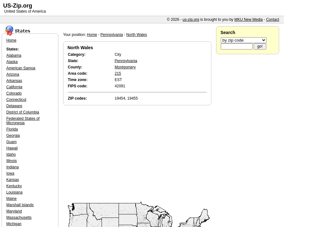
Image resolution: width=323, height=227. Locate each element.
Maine (11, 198)
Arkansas (14, 81)
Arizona (12, 74)
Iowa (10, 173)
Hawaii (12, 148)
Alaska (12, 62)
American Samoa (20, 68)
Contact (272, 19)
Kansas (12, 180)
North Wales (136, 34)
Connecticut (16, 99)
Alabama (13, 55)
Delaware (14, 106)
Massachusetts (19, 217)
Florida (12, 129)
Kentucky (14, 186)
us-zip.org (191, 19)
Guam (11, 142)
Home (92, 34)
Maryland (14, 211)
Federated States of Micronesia (22, 120)
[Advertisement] (138, 154)
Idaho (11, 154)
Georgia (13, 135)
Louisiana (14, 192)
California (14, 87)
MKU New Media (248, 19)
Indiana (12, 167)
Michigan (13, 224)
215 (118, 73)
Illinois (11, 161)
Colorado (14, 93)
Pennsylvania (111, 34)
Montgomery (125, 67)
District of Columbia (22, 112)
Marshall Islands (20, 205)
